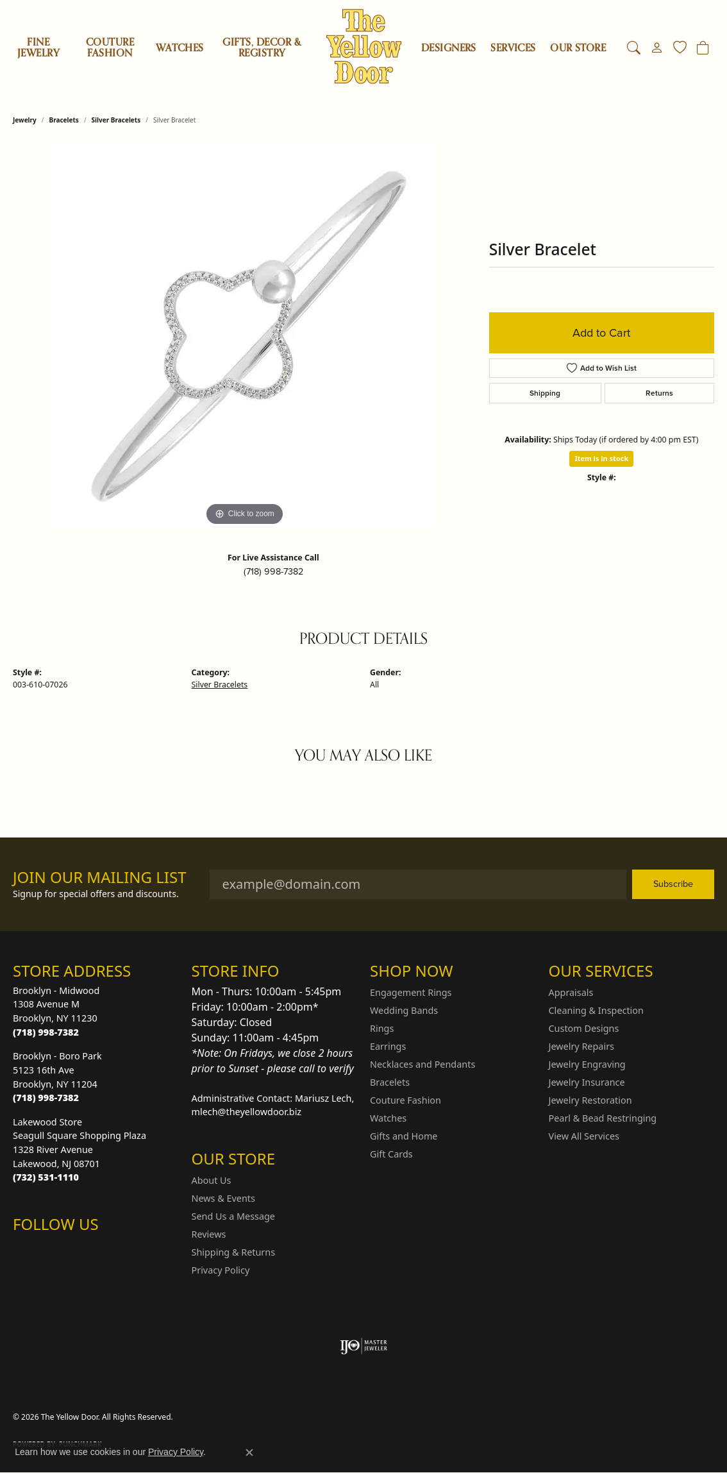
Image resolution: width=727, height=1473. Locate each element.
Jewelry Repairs (581, 1046)
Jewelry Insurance (587, 1082)
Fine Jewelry (38, 48)
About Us (211, 1180)
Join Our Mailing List (100, 877)
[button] (633, 48)
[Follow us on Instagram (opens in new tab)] (25, 1250)
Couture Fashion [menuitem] (405, 1100)
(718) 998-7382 (273, 571)
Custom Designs (584, 1028)
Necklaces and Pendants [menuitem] (422, 1064)
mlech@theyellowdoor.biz (247, 1112)
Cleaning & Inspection (596, 1010)
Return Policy (427, 1416)
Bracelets (64, 119)
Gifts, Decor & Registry (261, 48)
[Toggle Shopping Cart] (703, 48)
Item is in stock (601, 458)
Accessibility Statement (663, 1416)
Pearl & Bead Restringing (603, 1118)
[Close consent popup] (249, 1452)
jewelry (25, 119)
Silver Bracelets (116, 119)
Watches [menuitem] (388, 1118)
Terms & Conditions (568, 1416)
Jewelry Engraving (587, 1064)
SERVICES (513, 48)
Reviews (209, 1234)
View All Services (584, 1136)
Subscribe (673, 884)
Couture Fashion (110, 48)
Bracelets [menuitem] (390, 1082)
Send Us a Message (233, 1216)
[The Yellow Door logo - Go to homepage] (364, 46)
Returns (659, 393)
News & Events (223, 1198)
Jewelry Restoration (590, 1100)
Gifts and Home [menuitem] (403, 1136)
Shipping (545, 393)
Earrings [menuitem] (388, 1046)
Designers (448, 48)
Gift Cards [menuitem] (391, 1154)
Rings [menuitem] (382, 1028)
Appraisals (571, 992)
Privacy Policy (221, 1270)
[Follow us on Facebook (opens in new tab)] (56, 1250)
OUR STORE (578, 48)
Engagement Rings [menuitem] (411, 992)
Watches (179, 48)
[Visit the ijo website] (364, 1346)
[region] (244, 336)
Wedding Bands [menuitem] (404, 1010)
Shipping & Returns (234, 1252)
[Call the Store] (46, 1032)
